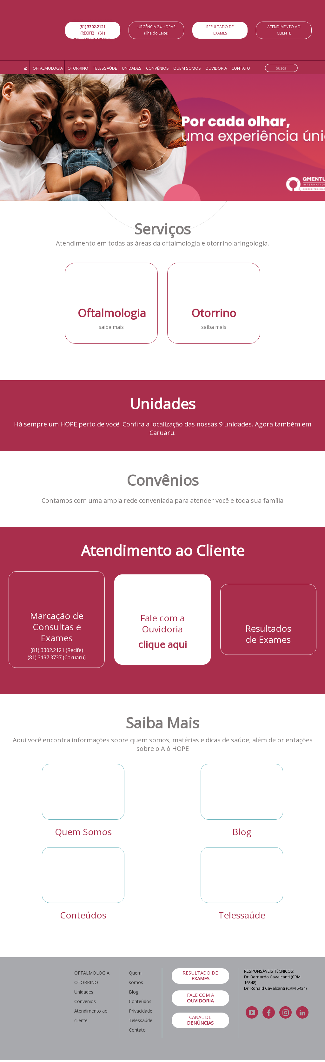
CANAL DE (200, 1020)
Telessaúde (105, 68)
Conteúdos (83, 915)
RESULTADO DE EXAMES (220, 30)
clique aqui (162, 644)
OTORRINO (86, 982)
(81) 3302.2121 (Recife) (56, 650)
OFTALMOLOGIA (91, 973)
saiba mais (111, 326)
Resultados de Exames (268, 633)
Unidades (132, 68)
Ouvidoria (216, 68)
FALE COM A (200, 998)
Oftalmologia (48, 68)
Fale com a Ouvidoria (162, 623)
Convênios (157, 68)
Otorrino (78, 68)
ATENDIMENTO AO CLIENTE (284, 30)
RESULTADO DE (200, 975)
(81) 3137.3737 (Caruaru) (57, 657)
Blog (241, 832)
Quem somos (187, 68)
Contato (240, 68)
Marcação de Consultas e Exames (56, 627)
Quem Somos (83, 832)
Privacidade (140, 1011)
